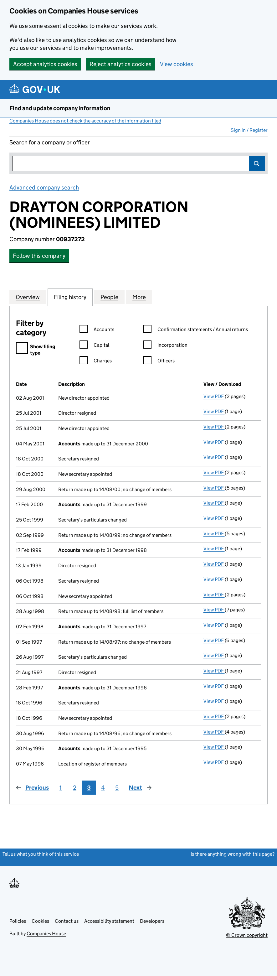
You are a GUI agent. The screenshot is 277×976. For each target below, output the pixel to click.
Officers (159, 362)
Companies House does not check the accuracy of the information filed (85, 121)
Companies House (46, 934)
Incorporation (165, 346)
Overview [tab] (28, 297)
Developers (152, 921)
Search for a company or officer (49, 142)
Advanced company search (44, 187)
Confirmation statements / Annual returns (195, 330)
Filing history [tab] (70, 297)
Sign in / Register (249, 130)
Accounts (97, 330)
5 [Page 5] (117, 787)
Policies (17, 921)
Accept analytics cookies (45, 64)
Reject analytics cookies (120, 64)
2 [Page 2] (74, 787)
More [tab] (139, 297)
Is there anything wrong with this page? (232, 854)
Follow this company (39, 255)
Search (257, 163)
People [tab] (109, 297)
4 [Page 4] (103, 787)
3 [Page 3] (89, 787)
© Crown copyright (247, 935)
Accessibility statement (109, 921)
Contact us (67, 921)
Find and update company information (59, 108)
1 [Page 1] (60, 787)
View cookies (176, 64)
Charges (96, 362)
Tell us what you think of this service (41, 854)
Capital (94, 346)
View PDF (214, 396)
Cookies (40, 921)
